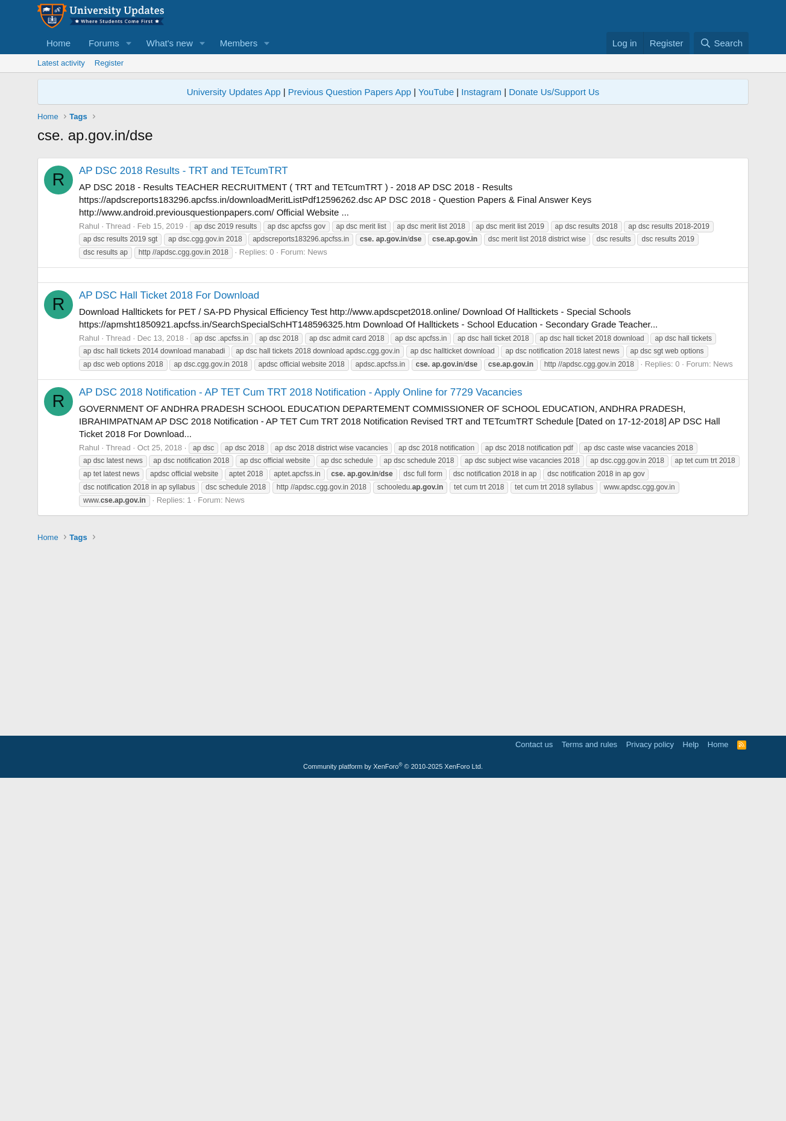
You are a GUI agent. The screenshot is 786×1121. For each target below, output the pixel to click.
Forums (104, 43)
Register (109, 62)
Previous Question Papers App (349, 92)
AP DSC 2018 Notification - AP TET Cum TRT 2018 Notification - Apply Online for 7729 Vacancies (300, 729)
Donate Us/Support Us (554, 92)
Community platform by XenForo (393, 1103)
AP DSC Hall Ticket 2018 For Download (169, 632)
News (317, 420)
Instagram (481, 92)
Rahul (89, 394)
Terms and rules (589, 1081)
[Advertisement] (393, 236)
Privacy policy (650, 1081)
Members (239, 43)
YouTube (436, 92)
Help (691, 1081)
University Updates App (234, 92)
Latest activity (61, 62)
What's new (169, 43)
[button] (129, 43)
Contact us (534, 1081)
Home (58, 43)
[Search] (721, 43)
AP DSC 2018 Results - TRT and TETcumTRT (183, 339)
